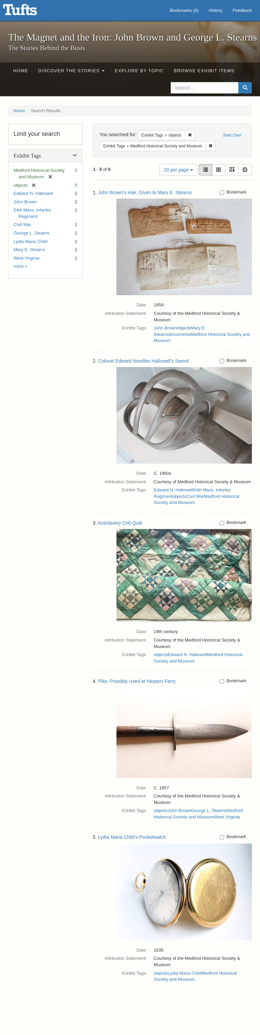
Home (20, 70)
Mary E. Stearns (29, 249)
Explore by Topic (139, 70)
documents (180, 334)
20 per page (178, 169)
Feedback (242, 10)
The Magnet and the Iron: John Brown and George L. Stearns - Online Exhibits (28, 11)
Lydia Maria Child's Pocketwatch (132, 837)
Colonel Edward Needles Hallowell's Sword (143, 361)
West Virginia (26, 258)
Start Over (232, 135)
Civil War (22, 224)
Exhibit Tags (27, 156)
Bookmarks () (184, 10)
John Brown (25, 201)
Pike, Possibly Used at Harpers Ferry (137, 681)
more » (20, 266)
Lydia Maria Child (30, 241)
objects (184, 327)
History (215, 10)
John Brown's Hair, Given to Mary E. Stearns (145, 192)
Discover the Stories (71, 70)
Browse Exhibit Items (204, 70)
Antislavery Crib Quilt (120, 523)
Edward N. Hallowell (33, 193)
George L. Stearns (31, 233)
